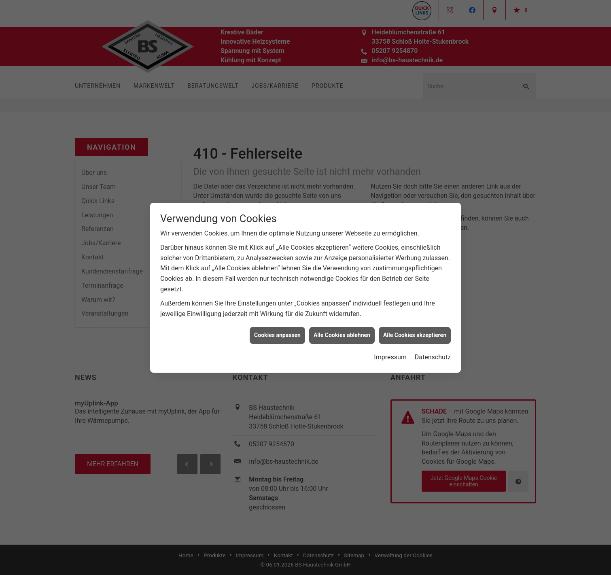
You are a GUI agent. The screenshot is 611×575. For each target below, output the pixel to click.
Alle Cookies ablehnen (342, 331)
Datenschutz (433, 353)
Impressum (390, 353)
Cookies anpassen (277, 331)
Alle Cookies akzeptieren (414, 331)
